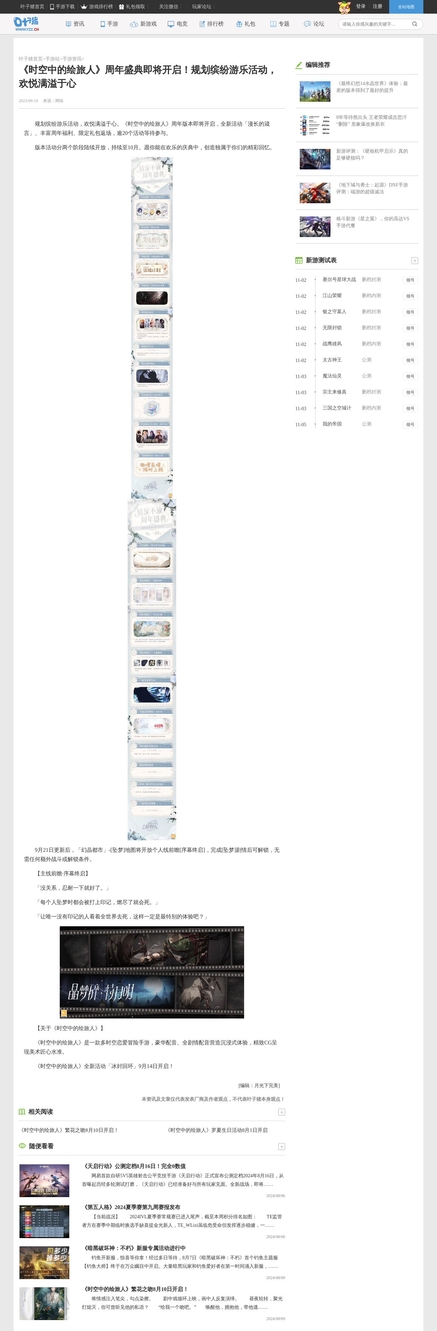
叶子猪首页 (31, 58)
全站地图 (406, 6)
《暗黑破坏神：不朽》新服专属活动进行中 (134, 1248)
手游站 (52, 58)
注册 (377, 6)
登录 (361, 6)
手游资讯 (72, 58)
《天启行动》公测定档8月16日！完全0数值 (134, 1166)
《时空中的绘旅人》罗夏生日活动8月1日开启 (216, 1130)
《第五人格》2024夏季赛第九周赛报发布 (131, 1207)
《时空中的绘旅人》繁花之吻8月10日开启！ (69, 1130)
